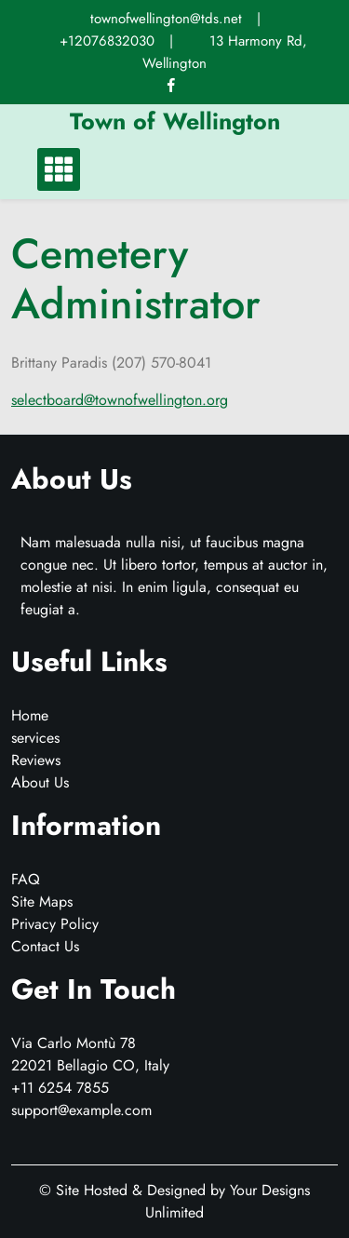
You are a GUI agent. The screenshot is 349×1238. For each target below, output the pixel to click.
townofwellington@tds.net (166, 18)
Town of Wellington (175, 121)
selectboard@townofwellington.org (119, 399)
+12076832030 (107, 41)
